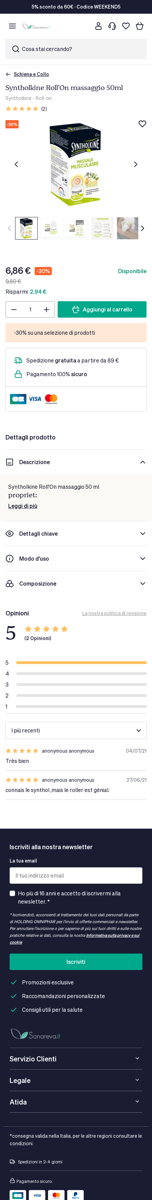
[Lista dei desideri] (126, 26)
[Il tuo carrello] (140, 26)
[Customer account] (98, 26)
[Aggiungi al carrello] (102, 309)
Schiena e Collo (27, 74)
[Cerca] (85, 26)
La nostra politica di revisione (114, 613)
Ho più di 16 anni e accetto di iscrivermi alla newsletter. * (69, 897)
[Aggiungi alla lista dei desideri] (142, 124)
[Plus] (46, 309)
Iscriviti (76, 961)
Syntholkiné (18, 98)
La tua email (23, 861)
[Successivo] (135, 164)
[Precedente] (16, 164)
